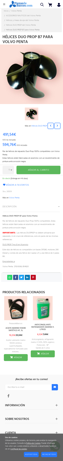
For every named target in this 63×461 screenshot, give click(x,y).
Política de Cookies (33, 443)
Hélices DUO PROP (39, 126)
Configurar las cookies (18, 449)
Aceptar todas (31, 454)
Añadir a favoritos (16, 185)
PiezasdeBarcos (15, 323)
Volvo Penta (14, 197)
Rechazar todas (49, 454)
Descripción (10, 207)
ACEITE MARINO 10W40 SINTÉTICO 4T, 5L (16, 329)
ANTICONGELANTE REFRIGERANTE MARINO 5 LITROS (42, 327)
